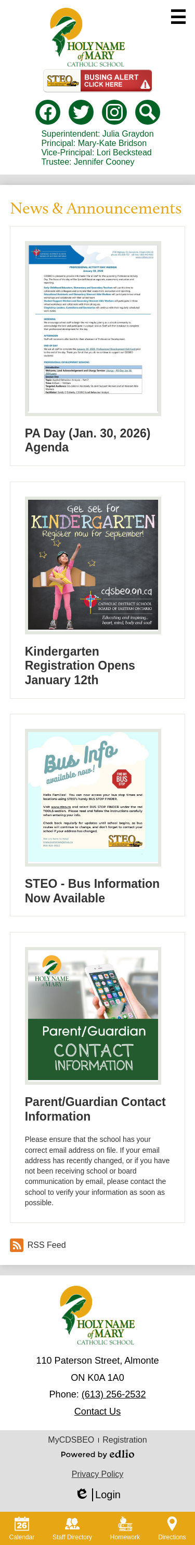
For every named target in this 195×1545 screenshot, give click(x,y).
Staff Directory (72, 1528)
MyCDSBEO (71, 1439)
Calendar (21, 1528)
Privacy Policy (98, 1474)
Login (97, 1494)
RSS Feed (38, 1245)
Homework (125, 1528)
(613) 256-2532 (114, 1394)
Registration (124, 1439)
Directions (172, 1528)
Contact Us (97, 1411)
